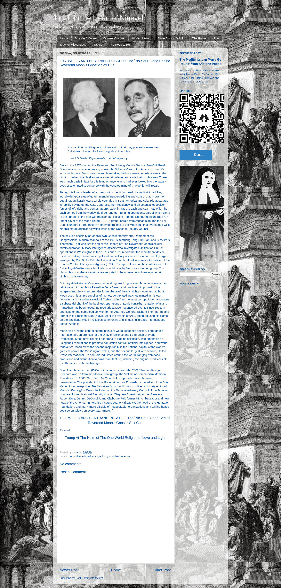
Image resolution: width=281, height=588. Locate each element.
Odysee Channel (114, 38)
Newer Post (69, 570)
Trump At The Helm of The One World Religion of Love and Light (115, 438)
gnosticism (113, 456)
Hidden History (141, 38)
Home (64, 38)
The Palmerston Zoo (205, 38)
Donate (199, 154)
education (88, 456)
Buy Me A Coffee (86, 38)
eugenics (100, 456)
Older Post (162, 570)
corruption (75, 456)
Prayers (97, 44)
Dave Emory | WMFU (171, 38)
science (125, 456)
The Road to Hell (120, 44)
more (106, 410)
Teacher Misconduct (72, 44)
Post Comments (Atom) (89, 577)
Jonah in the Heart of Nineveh (99, 18)
